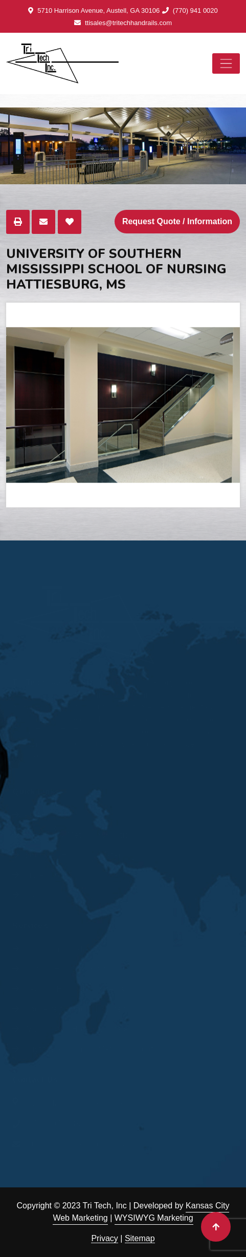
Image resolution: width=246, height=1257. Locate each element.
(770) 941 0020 (190, 10)
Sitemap (140, 1238)
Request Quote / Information (177, 222)
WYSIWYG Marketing (154, 1217)
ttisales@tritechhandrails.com (123, 23)
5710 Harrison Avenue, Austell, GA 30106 (94, 10)
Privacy (104, 1238)
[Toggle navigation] (226, 63)
